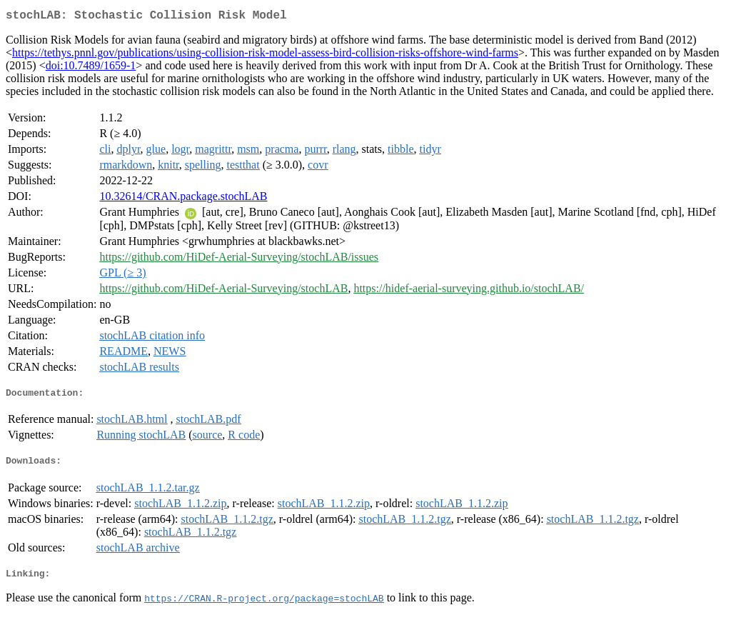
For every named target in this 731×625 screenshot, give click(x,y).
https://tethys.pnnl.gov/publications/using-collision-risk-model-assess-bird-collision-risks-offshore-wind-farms (265, 55)
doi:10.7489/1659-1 (91, 68)
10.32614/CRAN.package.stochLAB (183, 199)
